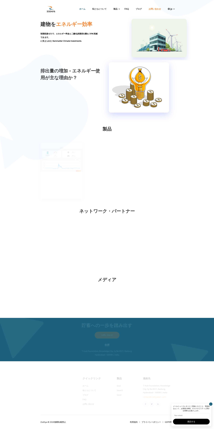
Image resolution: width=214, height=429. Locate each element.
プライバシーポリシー (151, 422)
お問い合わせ (155, 9)
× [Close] (210, 404)
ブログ (139, 9)
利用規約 (134, 422)
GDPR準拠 (169, 422)
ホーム (82, 9)
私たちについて (99, 9)
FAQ (126, 9)
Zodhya (44, 422)
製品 (115, 9)
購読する (191, 421)
